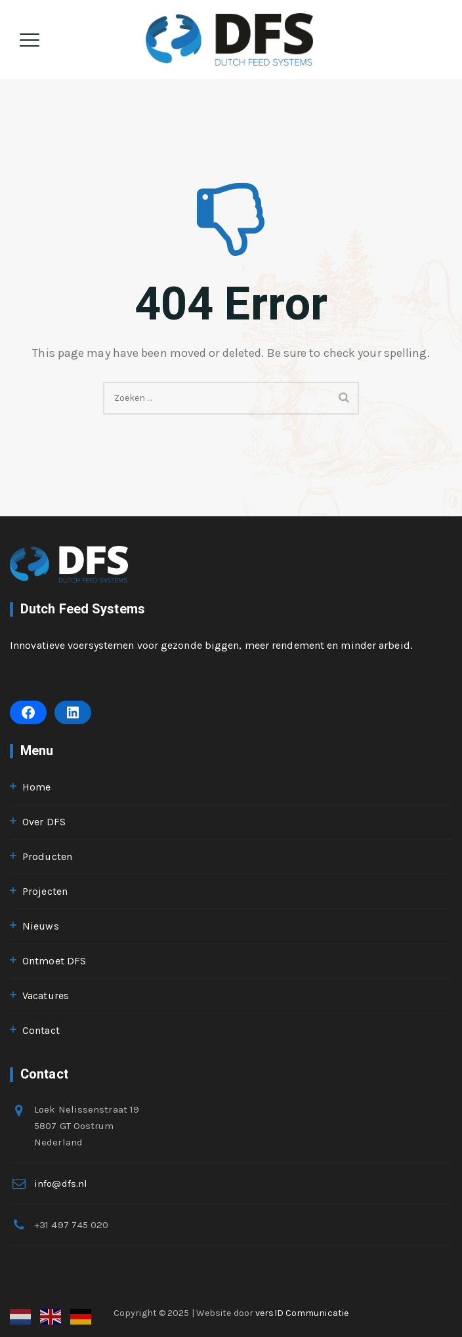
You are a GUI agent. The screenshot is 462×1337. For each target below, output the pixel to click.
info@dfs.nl (60, 1183)
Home (36, 787)
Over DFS (44, 821)
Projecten (45, 891)
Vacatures (45, 995)
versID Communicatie (301, 1313)
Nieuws (40, 926)
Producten (47, 856)
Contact (41, 1030)
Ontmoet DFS (54, 961)
